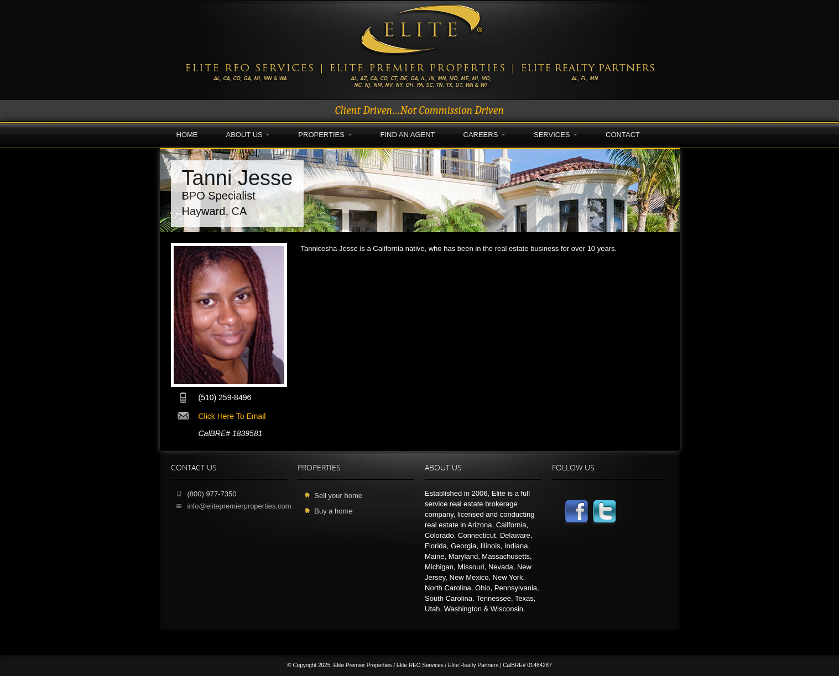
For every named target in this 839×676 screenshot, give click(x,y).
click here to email (232, 416)
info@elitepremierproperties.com (239, 506)
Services (555, 134)
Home (187, 134)
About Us (248, 134)
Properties (325, 134)
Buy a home (333, 511)
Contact (623, 134)
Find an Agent (408, 134)
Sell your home (338, 495)
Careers (484, 134)
